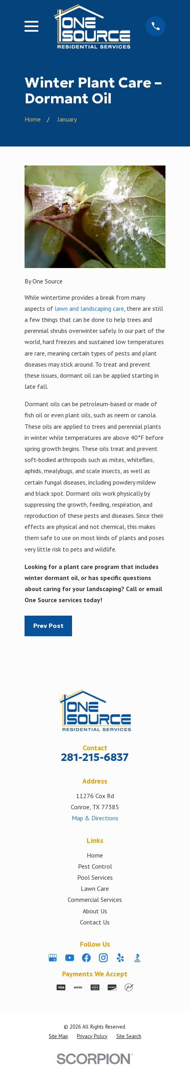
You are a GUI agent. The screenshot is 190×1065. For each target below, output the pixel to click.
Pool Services (95, 877)
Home (95, 855)
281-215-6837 (95, 757)
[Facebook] (86, 957)
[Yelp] (120, 957)
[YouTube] (69, 957)
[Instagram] (103, 957)
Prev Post (48, 625)
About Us (95, 911)
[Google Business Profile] (52, 957)
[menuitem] (58, 1036)
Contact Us (95, 922)
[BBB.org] (137, 957)
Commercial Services (95, 899)
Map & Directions (95, 818)
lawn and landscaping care (89, 308)
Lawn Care (95, 888)
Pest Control (95, 866)
